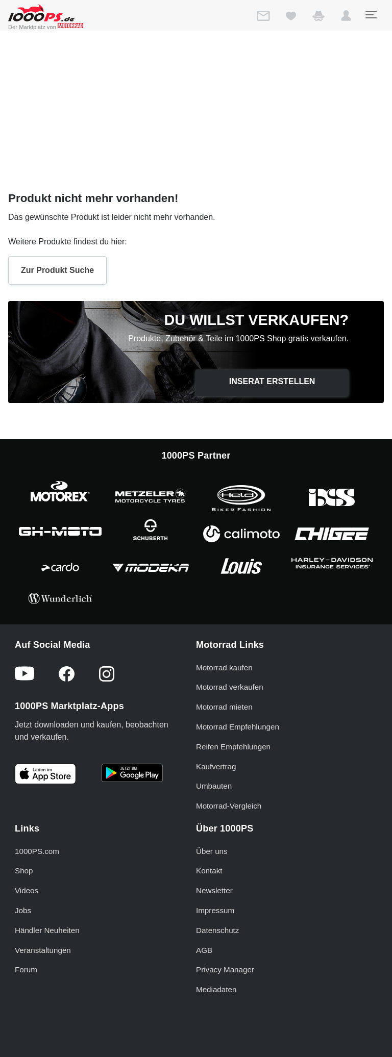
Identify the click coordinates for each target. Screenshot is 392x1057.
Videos (26, 890)
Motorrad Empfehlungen (237, 726)
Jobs (23, 910)
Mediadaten (216, 989)
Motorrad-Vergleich (228, 805)
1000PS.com (37, 851)
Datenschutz (217, 930)
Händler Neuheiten (47, 930)
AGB (204, 950)
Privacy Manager (225, 969)
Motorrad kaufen (224, 667)
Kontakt (209, 870)
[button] (346, 18)
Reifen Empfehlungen (233, 746)
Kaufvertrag (216, 766)
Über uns (212, 851)
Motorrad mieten (224, 706)
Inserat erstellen (272, 381)
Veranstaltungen (43, 950)
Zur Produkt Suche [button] (57, 270)
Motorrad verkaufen (229, 687)
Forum (26, 969)
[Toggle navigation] (370, 15)
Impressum (215, 910)
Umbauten (214, 786)
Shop (24, 870)
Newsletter (214, 890)
